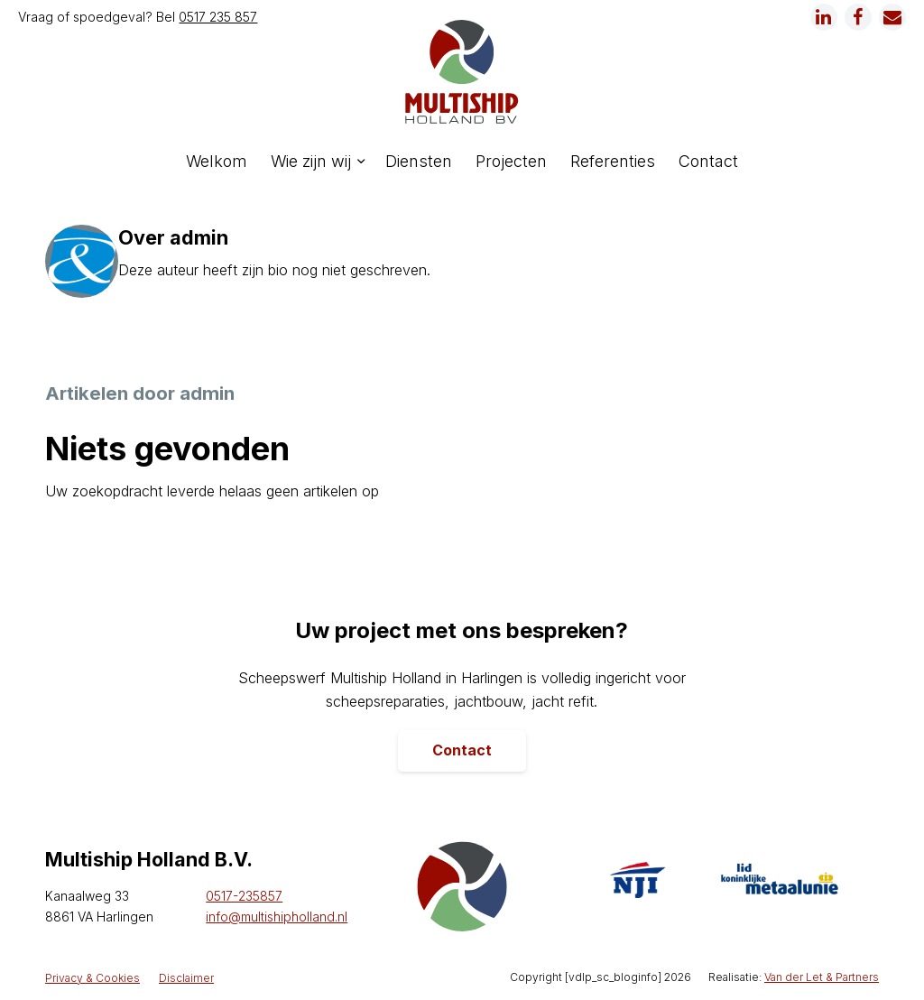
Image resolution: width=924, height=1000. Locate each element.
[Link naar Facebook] (858, 17)
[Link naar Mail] (892, 17)
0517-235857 (244, 895)
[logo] (462, 72)
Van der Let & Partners (821, 977)
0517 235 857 (218, 16)
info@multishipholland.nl (276, 916)
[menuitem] (216, 161)
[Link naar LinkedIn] (823, 17)
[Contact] (462, 751)
